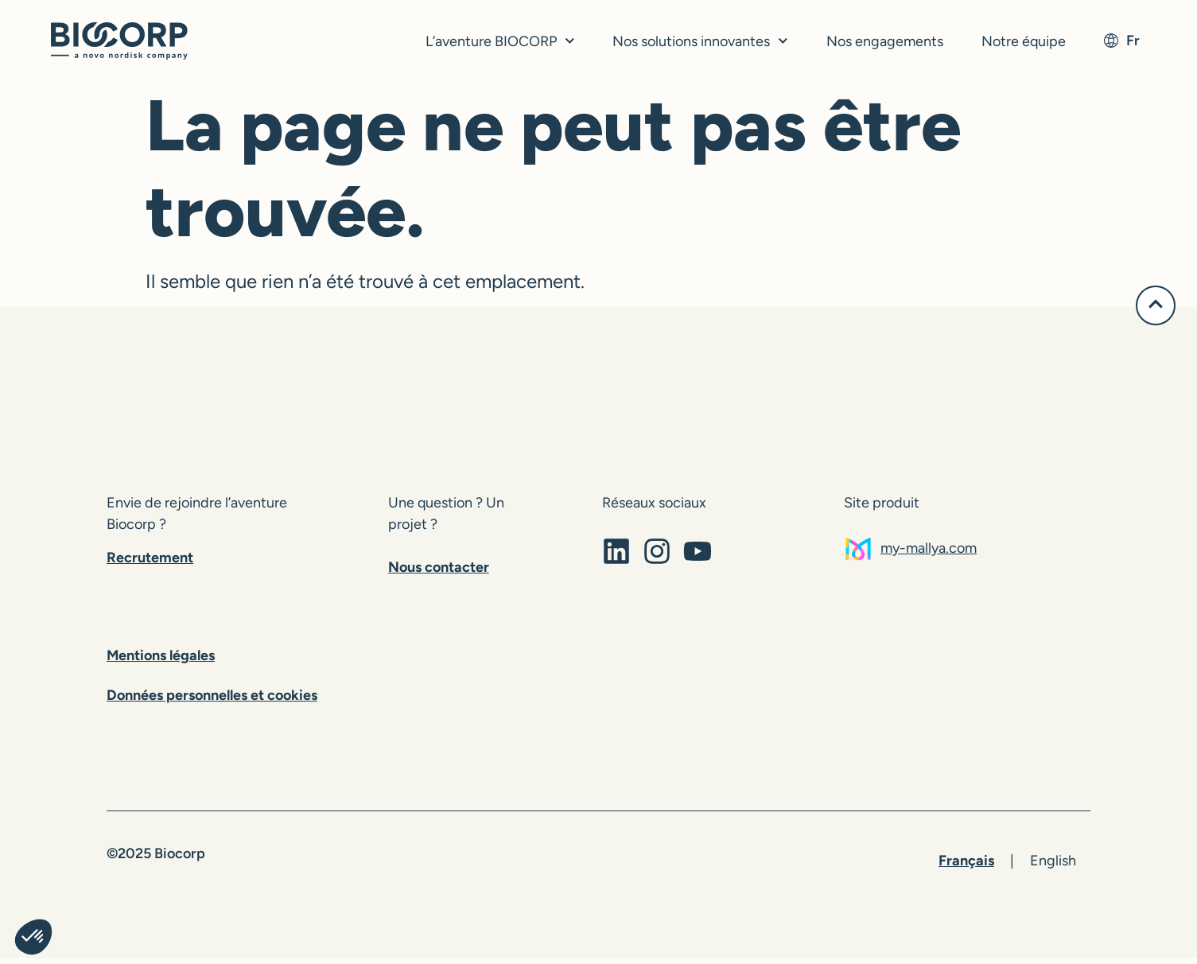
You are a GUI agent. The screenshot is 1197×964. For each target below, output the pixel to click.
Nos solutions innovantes (700, 41)
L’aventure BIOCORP (500, 41)
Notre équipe (1023, 41)
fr (1122, 40)
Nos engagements (884, 41)
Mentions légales (161, 661)
